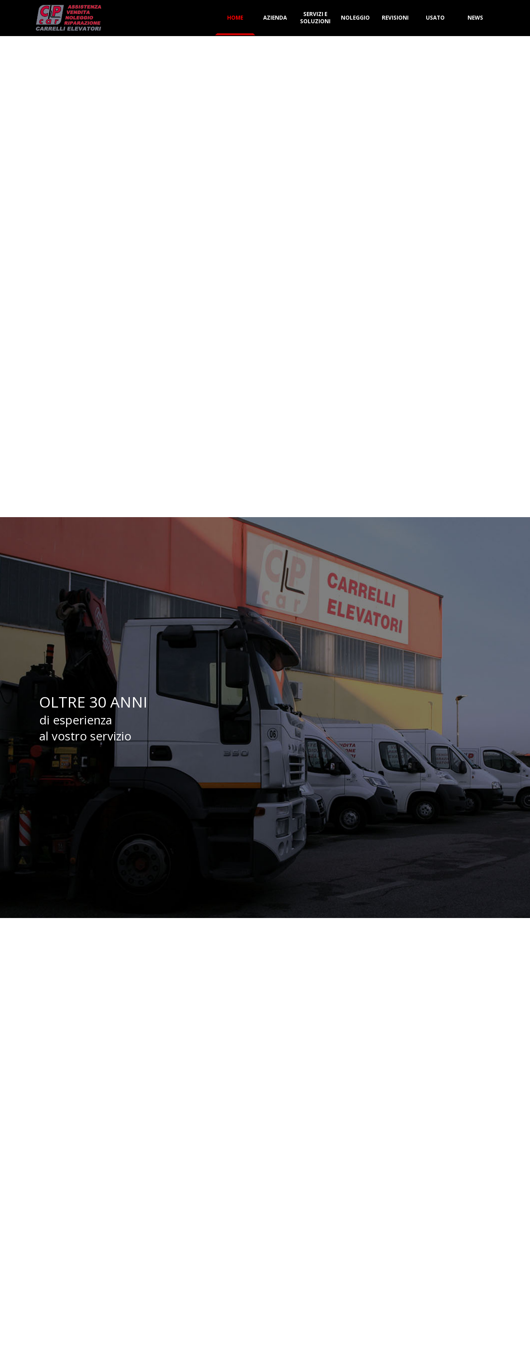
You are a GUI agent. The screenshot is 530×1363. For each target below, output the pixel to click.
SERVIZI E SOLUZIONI (315, 17)
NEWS (475, 17)
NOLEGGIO (355, 17)
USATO (435, 17)
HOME (235, 17)
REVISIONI (395, 17)
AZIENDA (275, 17)
